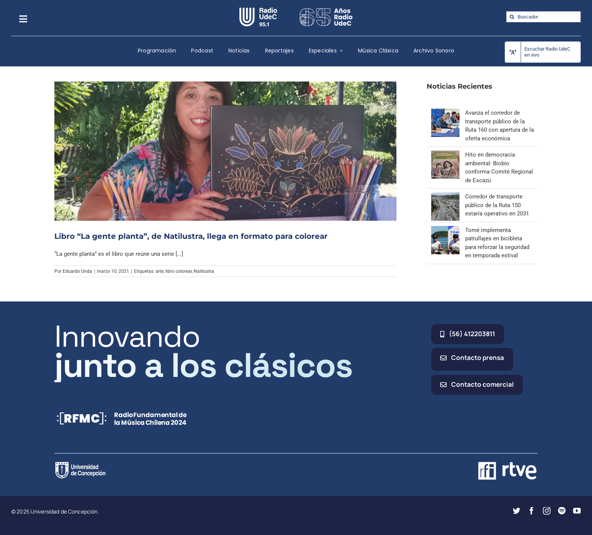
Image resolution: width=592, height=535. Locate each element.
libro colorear (178, 271)
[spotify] (562, 511)
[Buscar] (511, 16)
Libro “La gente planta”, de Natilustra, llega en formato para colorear (191, 236)
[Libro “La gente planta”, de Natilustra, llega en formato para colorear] (225, 150)
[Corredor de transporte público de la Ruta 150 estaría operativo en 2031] (445, 196)
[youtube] (577, 511)
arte (159, 271)
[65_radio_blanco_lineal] (326, 10)
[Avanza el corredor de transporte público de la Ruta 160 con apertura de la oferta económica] (445, 112)
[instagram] (546, 511)
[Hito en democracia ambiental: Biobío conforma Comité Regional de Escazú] (445, 154)
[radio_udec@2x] (258, 10)
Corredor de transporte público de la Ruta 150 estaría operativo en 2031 (497, 205)
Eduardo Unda (77, 271)
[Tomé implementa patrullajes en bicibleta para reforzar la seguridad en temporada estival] (445, 230)
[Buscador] (543, 16)
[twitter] (516, 511)
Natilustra (204, 271)
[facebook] (531, 511)
